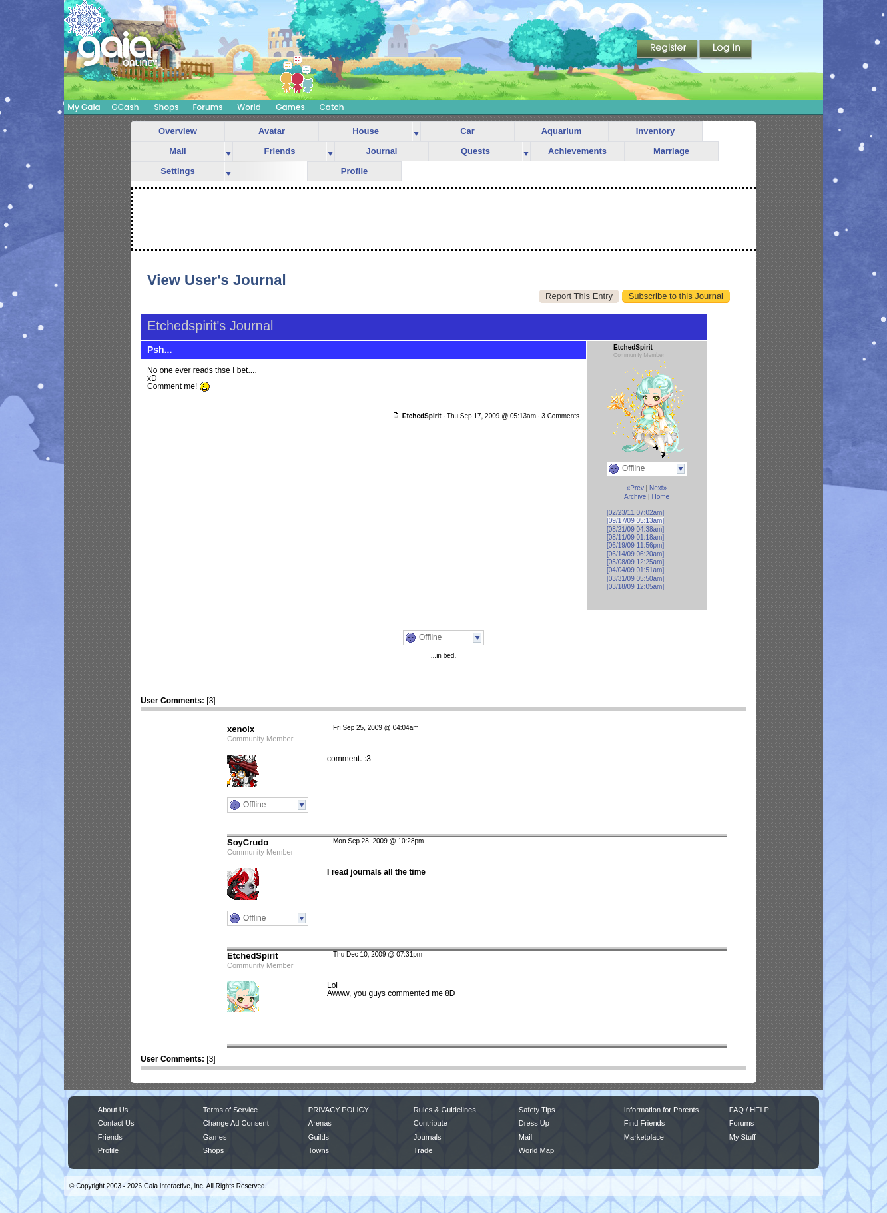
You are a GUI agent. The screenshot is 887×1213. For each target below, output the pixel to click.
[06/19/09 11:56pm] (635, 545)
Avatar (271, 131)
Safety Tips (537, 1110)
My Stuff (742, 1137)
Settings (177, 171)
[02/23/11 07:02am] (635, 512)
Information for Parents (661, 1110)
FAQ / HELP (749, 1110)
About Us (113, 1110)
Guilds (318, 1137)
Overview (177, 131)
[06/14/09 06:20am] (635, 554)
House (365, 131)
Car (467, 131)
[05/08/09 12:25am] (635, 562)
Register (668, 50)
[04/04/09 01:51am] (635, 570)
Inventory (655, 131)
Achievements (577, 151)
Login (725, 50)
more (416, 131)
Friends (280, 151)
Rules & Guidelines (445, 1110)
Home (660, 496)
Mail (177, 151)
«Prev (635, 488)
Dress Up (534, 1123)
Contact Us (116, 1123)
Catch (332, 107)
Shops (166, 107)
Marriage (671, 151)
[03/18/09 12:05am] (635, 586)
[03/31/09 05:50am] (635, 578)
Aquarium (561, 131)
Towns (318, 1150)
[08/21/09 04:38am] (635, 529)
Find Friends (644, 1123)
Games (290, 107)
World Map (536, 1150)
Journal (382, 151)
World (249, 107)
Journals (428, 1137)
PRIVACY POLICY (338, 1110)
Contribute (430, 1123)
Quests (475, 151)
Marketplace (644, 1137)
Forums (207, 107)
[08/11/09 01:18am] (635, 537)
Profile (354, 171)
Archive (635, 496)
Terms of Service (230, 1110)
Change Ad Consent (236, 1123)
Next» (658, 488)
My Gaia (83, 107)
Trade (423, 1150)
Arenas (320, 1123)
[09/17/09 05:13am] (635, 520)
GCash (125, 107)
